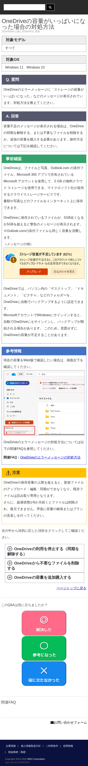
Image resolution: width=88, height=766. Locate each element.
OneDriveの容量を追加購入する (42, 577)
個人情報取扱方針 (31, 745)
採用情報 (68, 745)
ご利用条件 (52, 745)
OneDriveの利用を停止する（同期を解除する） (43, 551)
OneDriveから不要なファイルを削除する (43, 565)
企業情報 (11, 745)
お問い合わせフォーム (69, 722)
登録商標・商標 (16, 752)
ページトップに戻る (71, 588)
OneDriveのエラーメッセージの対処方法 (50, 457)
